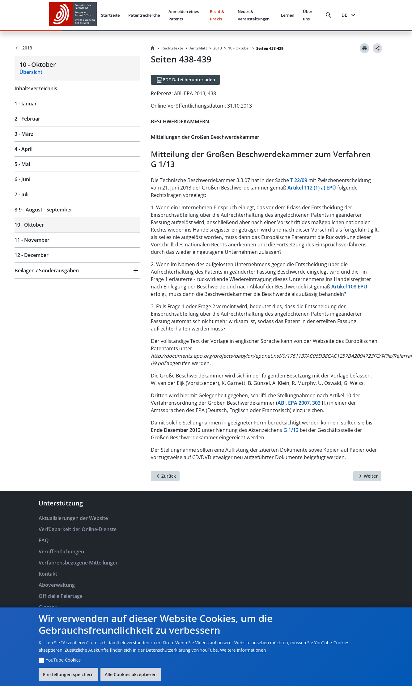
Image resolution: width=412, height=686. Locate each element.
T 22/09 (298, 180)
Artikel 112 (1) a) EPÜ (311, 187)
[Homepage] (152, 48)
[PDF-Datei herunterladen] (185, 80)
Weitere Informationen (243, 650)
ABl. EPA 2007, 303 (299, 402)
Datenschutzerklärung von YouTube (182, 650)
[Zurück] (165, 476)
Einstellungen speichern (68, 674)
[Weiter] (367, 476)
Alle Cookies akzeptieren (131, 674)
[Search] (328, 15)
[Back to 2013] (77, 48)
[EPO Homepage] (73, 15)
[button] (77, 270)
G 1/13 (291, 430)
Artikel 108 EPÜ (349, 286)
